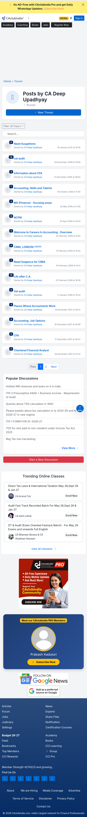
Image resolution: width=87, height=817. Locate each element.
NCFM (18, 217)
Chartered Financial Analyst (31, 350)
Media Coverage (53, 790)
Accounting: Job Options (29, 320)
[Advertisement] (43, 53)
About (10, 790)
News (49, 706)
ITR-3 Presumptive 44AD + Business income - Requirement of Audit (42, 395)
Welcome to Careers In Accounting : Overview (43, 232)
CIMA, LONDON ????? (27, 247)
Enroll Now (71, 495)
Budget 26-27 (11, 735)
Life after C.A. (22, 276)
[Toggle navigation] (28, 18)
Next (54, 366)
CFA (16, 335)
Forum (6, 711)
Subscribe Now (43, 662)
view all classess (44, 548)
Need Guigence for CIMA (29, 261)
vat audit (19, 158)
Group (51, 751)
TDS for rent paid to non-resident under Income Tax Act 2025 (40, 430)
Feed (5, 740)
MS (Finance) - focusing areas (33, 202)
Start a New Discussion (43, 459)
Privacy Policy (66, 798)
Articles (6, 706)
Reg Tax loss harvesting (20, 439)
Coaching (22, 24)
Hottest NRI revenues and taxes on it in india (33, 386)
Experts (50, 711)
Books (35, 24)
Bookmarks (9, 746)
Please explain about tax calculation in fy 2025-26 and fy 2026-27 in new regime (41, 412)
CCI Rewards (10, 756)
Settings (7, 727)
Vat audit (19, 291)
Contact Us (43, 806)
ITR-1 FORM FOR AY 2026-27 (24, 421)
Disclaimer (45, 798)
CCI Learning (53, 746)
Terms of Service (23, 798)
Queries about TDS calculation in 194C (30, 404)
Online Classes (44, 476)
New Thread (43, 112)
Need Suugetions (25, 143)
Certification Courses (58, 727)
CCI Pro (50, 756)
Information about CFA (28, 173)
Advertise (74, 790)
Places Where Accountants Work (34, 306)
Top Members (10, 751)
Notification (52, 722)
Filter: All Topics (12, 126)
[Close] (83, 4)
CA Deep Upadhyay (33, 147)
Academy (8, 24)
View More (70, 448)
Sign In (79, 18)
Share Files (52, 716)
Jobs (45, 24)
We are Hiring (29, 790)
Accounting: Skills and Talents (33, 188)
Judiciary (7, 722)
